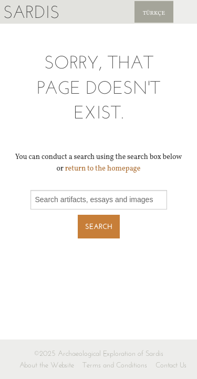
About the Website (46, 365)
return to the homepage (103, 169)
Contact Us (170, 365)
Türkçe (154, 13)
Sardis (31, 12)
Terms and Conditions (114, 365)
